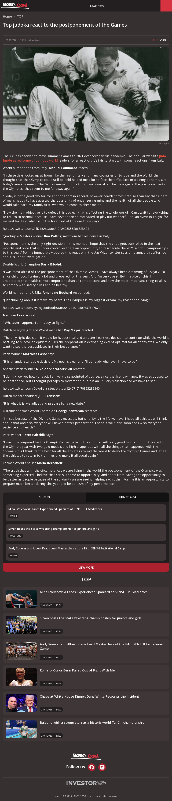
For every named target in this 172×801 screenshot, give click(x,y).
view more (86, 567)
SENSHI (13, 516)
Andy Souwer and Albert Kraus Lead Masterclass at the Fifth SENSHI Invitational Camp (66, 548)
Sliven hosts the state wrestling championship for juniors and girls (53, 529)
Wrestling (15, 535)
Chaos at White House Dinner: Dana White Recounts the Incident (89, 696)
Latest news (97, 5)
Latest (44, 497)
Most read (127, 497)
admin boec (34, 40)
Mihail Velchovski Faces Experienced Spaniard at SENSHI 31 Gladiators (55, 509)
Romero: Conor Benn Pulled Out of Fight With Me (77, 670)
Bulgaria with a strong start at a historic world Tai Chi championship (92, 722)
